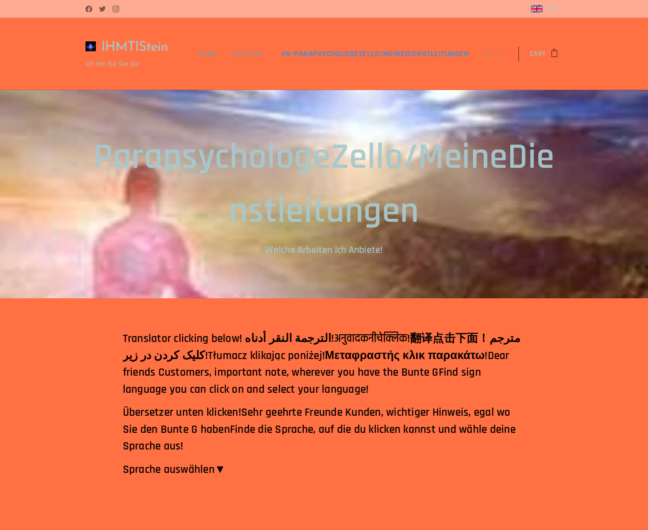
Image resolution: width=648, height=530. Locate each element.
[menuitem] (226, 54)
